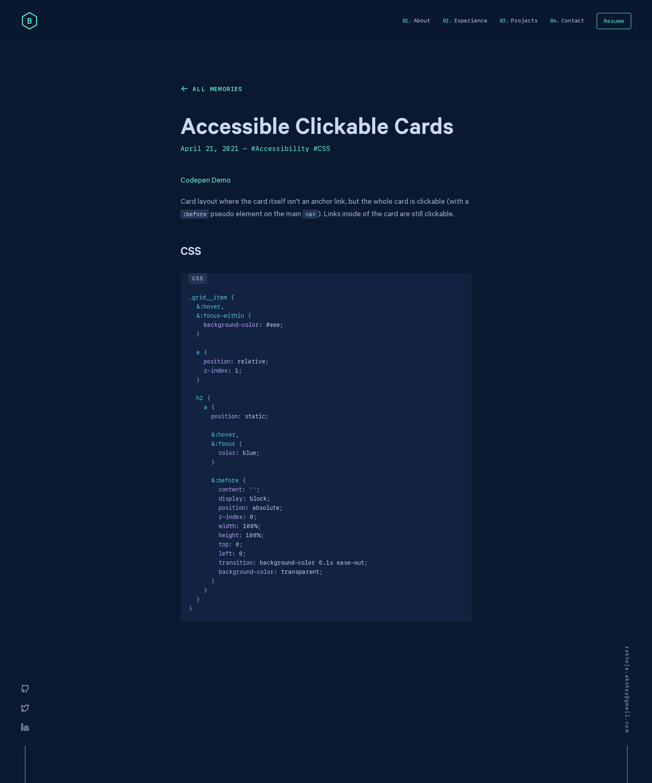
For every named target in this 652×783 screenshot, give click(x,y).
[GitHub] (25, 689)
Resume (614, 21)
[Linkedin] (25, 727)
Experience (470, 20)
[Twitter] (25, 708)
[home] (29, 21)
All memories (218, 89)
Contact (572, 20)
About (422, 20)
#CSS (322, 149)
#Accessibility (280, 149)
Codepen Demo (205, 181)
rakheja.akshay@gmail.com (627, 689)
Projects (524, 20)
